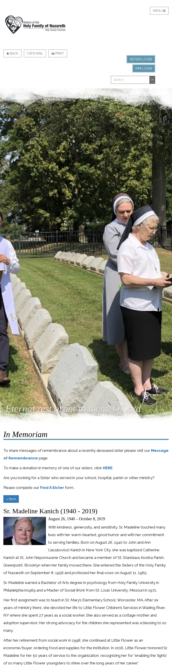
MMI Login (143, 68)
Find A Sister (52, 487)
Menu (159, 11)
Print (58, 53)
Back (12, 53)
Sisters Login (141, 59)
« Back (11, 499)
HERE (107, 468)
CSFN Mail (35, 53)
